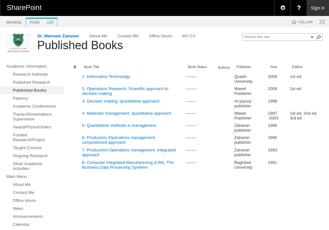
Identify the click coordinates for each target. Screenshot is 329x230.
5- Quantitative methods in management (119, 125)
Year (273, 67)
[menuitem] (283, 8)
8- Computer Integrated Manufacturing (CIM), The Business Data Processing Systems (128, 165)
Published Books (80, 45)
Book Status (197, 67)
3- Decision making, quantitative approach (121, 101)
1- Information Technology (106, 76)
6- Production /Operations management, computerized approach (119, 140)
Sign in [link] (318, 8)
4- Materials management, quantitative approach (126, 113)
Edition (297, 67)
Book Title (92, 67)
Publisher (243, 67)
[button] (318, 37)
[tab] (14, 21)
